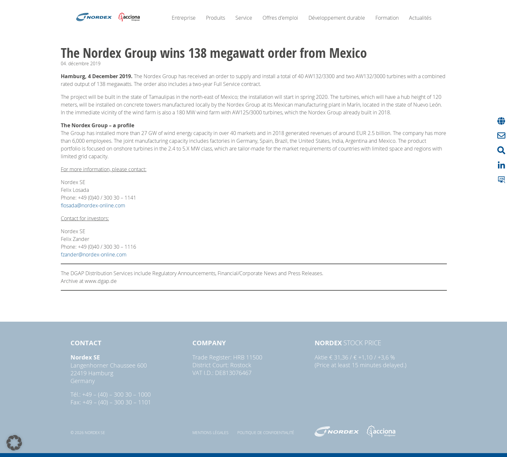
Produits (215, 17)
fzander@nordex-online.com (93, 254)
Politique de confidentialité (265, 432)
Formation (387, 17)
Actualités (420, 17)
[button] (14, 443)
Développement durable (336, 17)
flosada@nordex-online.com (93, 205)
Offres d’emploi (280, 17)
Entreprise (184, 17)
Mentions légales (210, 432)
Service (243, 17)
